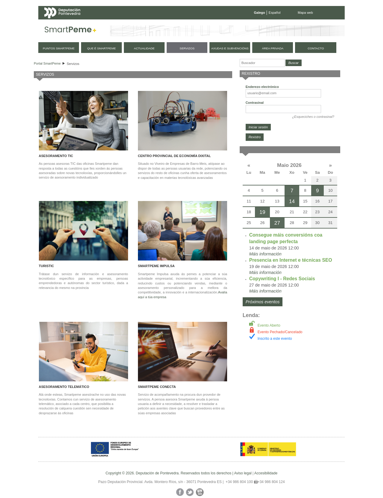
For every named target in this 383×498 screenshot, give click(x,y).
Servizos (73, 64)
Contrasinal (255, 102)
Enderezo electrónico (262, 87)
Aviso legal (242, 473)
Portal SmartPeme (47, 63)
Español (275, 12)
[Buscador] (262, 63)
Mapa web (305, 12)
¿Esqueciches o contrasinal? (313, 116)
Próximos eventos (263, 301)
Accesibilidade (265, 473)
